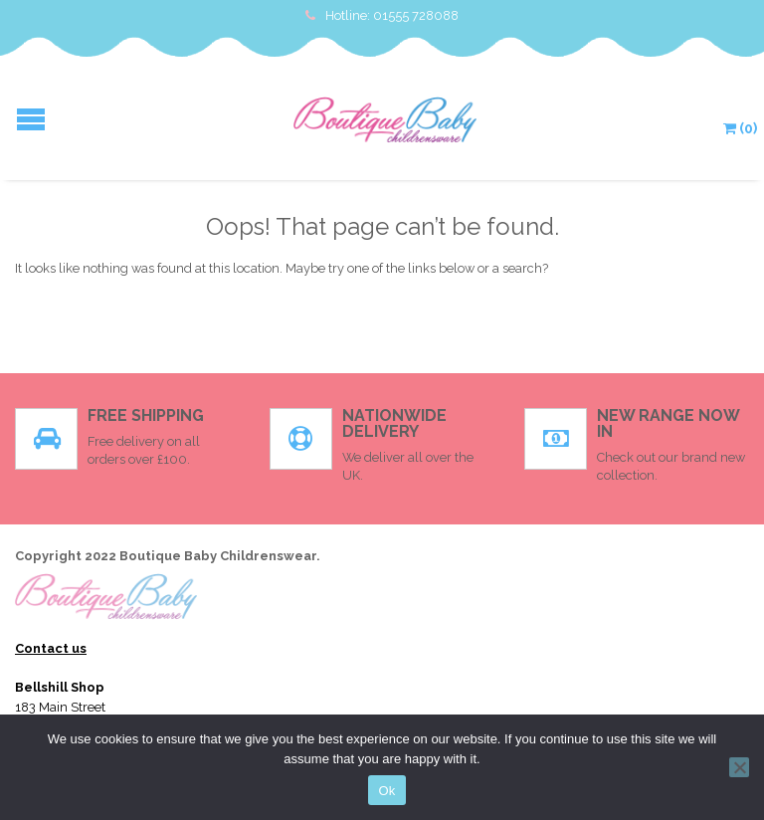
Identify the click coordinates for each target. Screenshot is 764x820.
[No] (739, 767)
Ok (386, 790)
